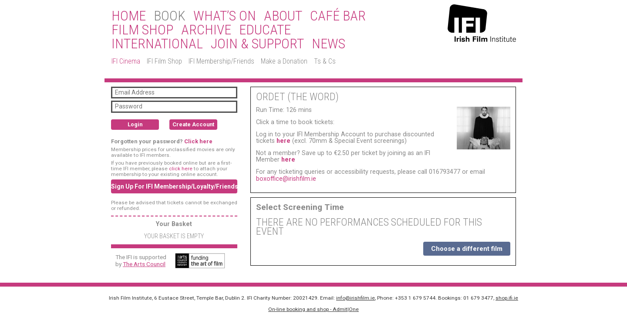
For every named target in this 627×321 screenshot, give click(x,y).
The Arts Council (144, 263)
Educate (265, 30)
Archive (206, 30)
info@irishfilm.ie (355, 298)
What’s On (224, 16)
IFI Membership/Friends (221, 61)
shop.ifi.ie (507, 298)
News (328, 44)
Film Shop (142, 30)
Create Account (193, 124)
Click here (198, 141)
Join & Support (257, 44)
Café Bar (338, 16)
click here (180, 169)
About (283, 16)
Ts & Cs (325, 61)
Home (128, 16)
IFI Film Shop (164, 61)
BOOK (169, 16)
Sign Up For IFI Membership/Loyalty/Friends (174, 186)
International (157, 44)
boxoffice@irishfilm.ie (286, 178)
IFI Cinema (125, 61)
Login (135, 124)
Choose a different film (466, 249)
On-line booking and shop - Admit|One (313, 309)
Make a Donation (284, 61)
